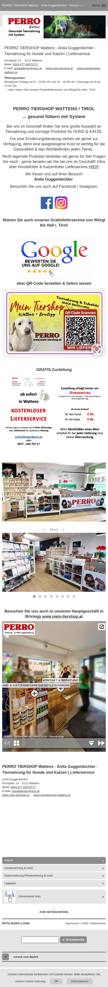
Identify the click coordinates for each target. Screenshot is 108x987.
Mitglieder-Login (16, 923)
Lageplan (10, 883)
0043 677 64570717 (25, 64)
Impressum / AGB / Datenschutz (85, 923)
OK (56, 981)
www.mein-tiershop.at (59, 68)
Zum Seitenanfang (54, 911)
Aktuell (8, 860)
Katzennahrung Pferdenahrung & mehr (28, 875)
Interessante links (22, 896)
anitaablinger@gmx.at (28, 68)
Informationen (80, 981)
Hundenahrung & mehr (18, 868)
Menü (96, 5)
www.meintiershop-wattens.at (51, 795)
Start (54, 529)
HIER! (94, 167)
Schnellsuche (75, 939)
